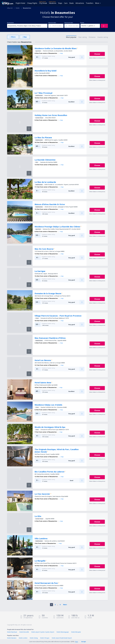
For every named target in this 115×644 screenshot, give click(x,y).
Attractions (80, 3)
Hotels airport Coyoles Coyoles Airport (42, 632)
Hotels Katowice (11, 638)
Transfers (89, 3)
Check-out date (68, 22)
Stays (60, 3)
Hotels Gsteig (34, 638)
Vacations (52, 3)
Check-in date (52, 22)
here (76, 641)
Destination (10, 22)
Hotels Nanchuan (12, 632)
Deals (71, 3)
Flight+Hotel (20, 3)
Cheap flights (32, 3)
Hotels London (23, 638)
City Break (43, 3)
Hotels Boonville (24, 632)
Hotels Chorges (44, 638)
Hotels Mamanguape (63, 632)
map (61, 53)
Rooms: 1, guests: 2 (88, 26)
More (97, 3)
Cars (65, 3)
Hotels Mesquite (76, 632)
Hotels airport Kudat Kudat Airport (62, 638)
